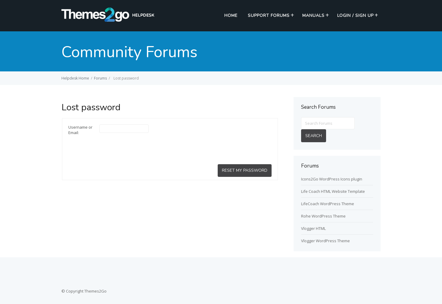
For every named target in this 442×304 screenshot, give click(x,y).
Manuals (313, 15)
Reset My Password (244, 170)
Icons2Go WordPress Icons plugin (331, 179)
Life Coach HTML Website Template (333, 191)
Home (231, 15)
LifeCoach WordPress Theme (327, 203)
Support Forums (269, 15)
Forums (100, 78)
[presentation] (114, 149)
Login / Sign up (355, 15)
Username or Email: (80, 129)
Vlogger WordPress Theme (325, 240)
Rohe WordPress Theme (323, 216)
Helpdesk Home (75, 78)
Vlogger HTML (313, 228)
